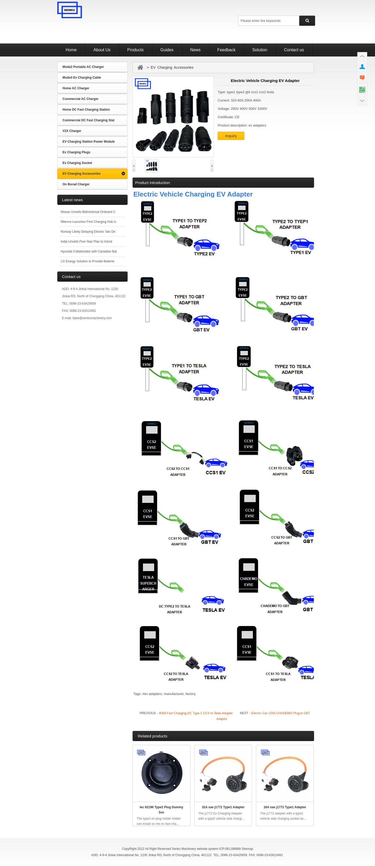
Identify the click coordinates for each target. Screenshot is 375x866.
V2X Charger (72, 131)
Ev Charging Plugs (76, 152)
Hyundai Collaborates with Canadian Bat (89, 251)
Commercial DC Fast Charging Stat (88, 120)
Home (71, 50)
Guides (167, 50)
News (195, 50)
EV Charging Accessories (82, 173)
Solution (259, 50)
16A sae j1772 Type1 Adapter (285, 807)
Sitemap (247, 849)
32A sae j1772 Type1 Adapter (223, 807)
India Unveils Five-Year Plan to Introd (86, 241)
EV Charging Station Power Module (89, 141)
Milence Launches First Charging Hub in (88, 222)
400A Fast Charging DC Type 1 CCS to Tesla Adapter (196, 713)
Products (135, 50)
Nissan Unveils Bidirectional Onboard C (88, 212)
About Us (102, 50)
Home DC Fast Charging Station (86, 109)
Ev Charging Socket (77, 163)
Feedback (226, 50)
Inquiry (231, 136)
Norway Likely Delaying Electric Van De (88, 231)
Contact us (294, 50)
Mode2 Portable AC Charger (83, 67)
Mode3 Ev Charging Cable (82, 77)
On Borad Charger (76, 184)
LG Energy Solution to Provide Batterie (87, 261)
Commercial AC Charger (80, 99)
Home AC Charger (76, 88)
